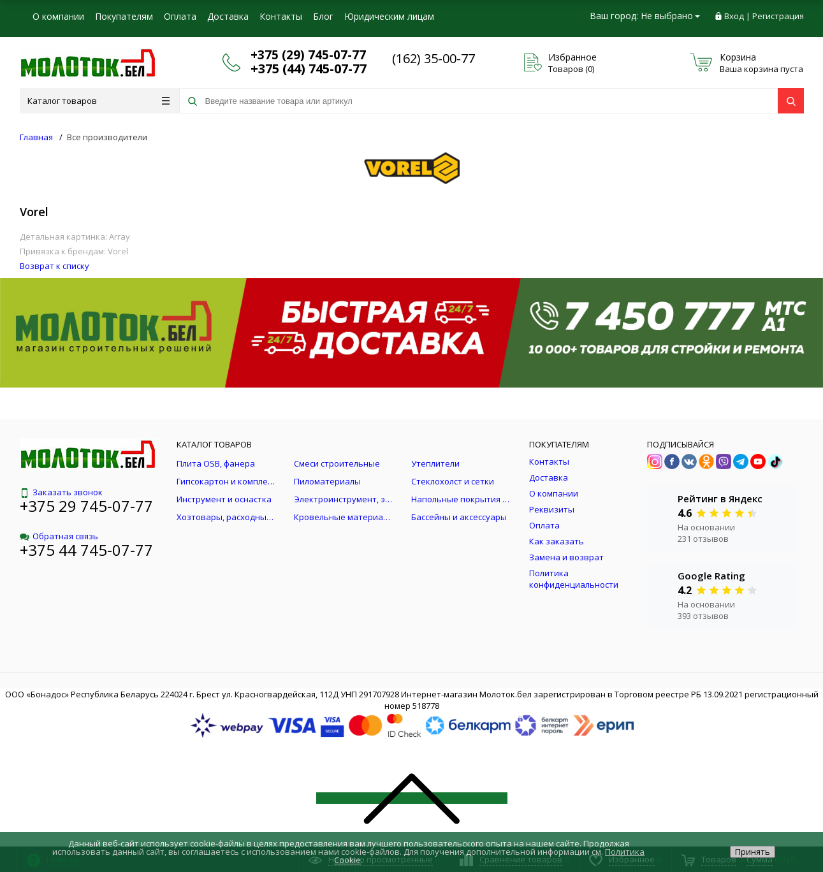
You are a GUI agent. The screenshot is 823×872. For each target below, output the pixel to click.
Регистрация (778, 16)
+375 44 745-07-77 (86, 549)
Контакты (280, 16)
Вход (734, 16)
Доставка (228, 16)
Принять (752, 851)
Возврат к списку (54, 266)
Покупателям (124, 16)
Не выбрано (670, 16)
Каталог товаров (98, 100)
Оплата (180, 16)
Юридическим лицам (389, 16)
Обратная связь (59, 536)
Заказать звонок (61, 492)
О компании (58, 16)
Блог (323, 16)
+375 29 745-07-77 (86, 505)
